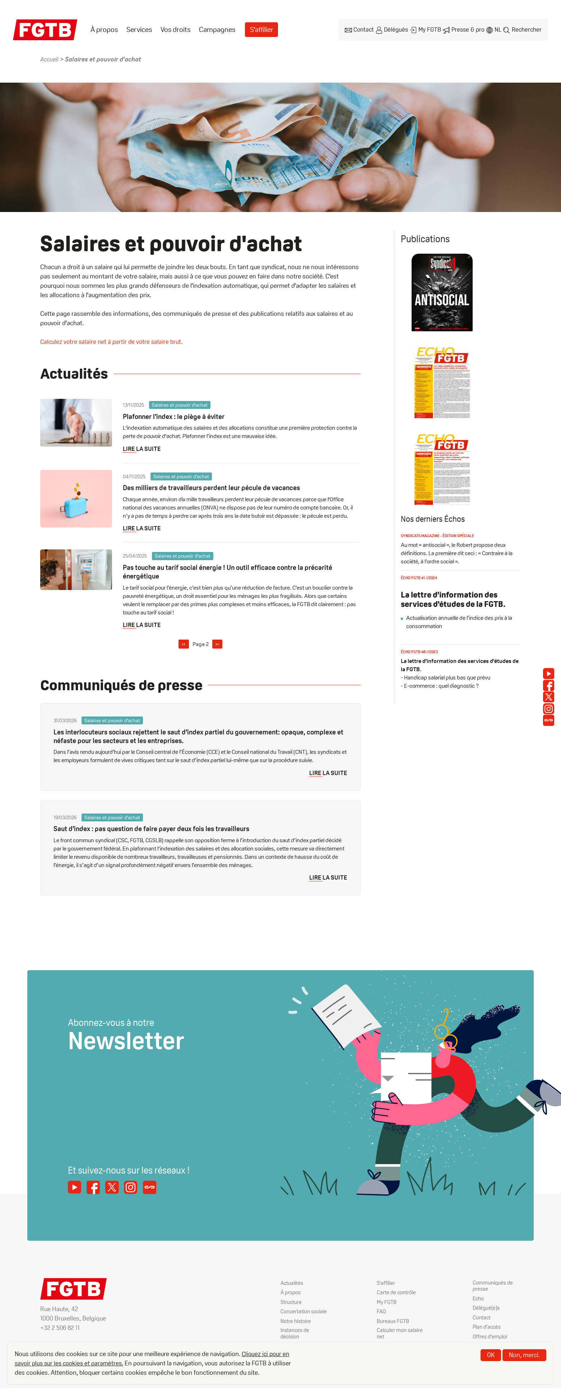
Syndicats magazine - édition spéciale (441, 560)
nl (496, 29)
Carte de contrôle (397, 1292)
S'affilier (262, 29)
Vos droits (175, 29)
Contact (358, 29)
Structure (291, 1302)
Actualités (292, 1283)
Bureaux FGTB (393, 1322)
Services (139, 29)
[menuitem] (104, 29)
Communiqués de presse (493, 1286)
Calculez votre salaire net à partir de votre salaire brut (112, 340)
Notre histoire (296, 1329)
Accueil (50, 58)
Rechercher (526, 29)
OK (491, 1355)
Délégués (392, 29)
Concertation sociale (295, 1315)
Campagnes (217, 29)
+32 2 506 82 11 (60, 1328)
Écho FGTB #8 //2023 (421, 677)
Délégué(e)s (487, 1309)
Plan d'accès (488, 1329)
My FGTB (426, 29)
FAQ (381, 1312)
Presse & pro (465, 29)
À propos (104, 29)
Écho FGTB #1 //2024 (420, 603)
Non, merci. (524, 1355)
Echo (479, 1299)
